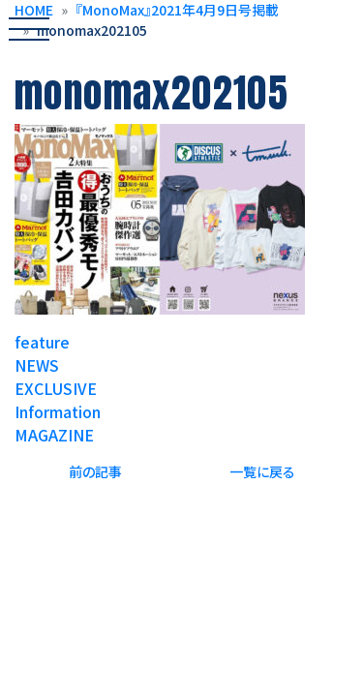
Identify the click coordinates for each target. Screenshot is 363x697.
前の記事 (95, 471)
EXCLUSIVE (56, 388)
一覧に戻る (262, 471)
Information (58, 411)
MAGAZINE (54, 434)
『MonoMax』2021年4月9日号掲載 (177, 9)
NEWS (37, 365)
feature (42, 341)
